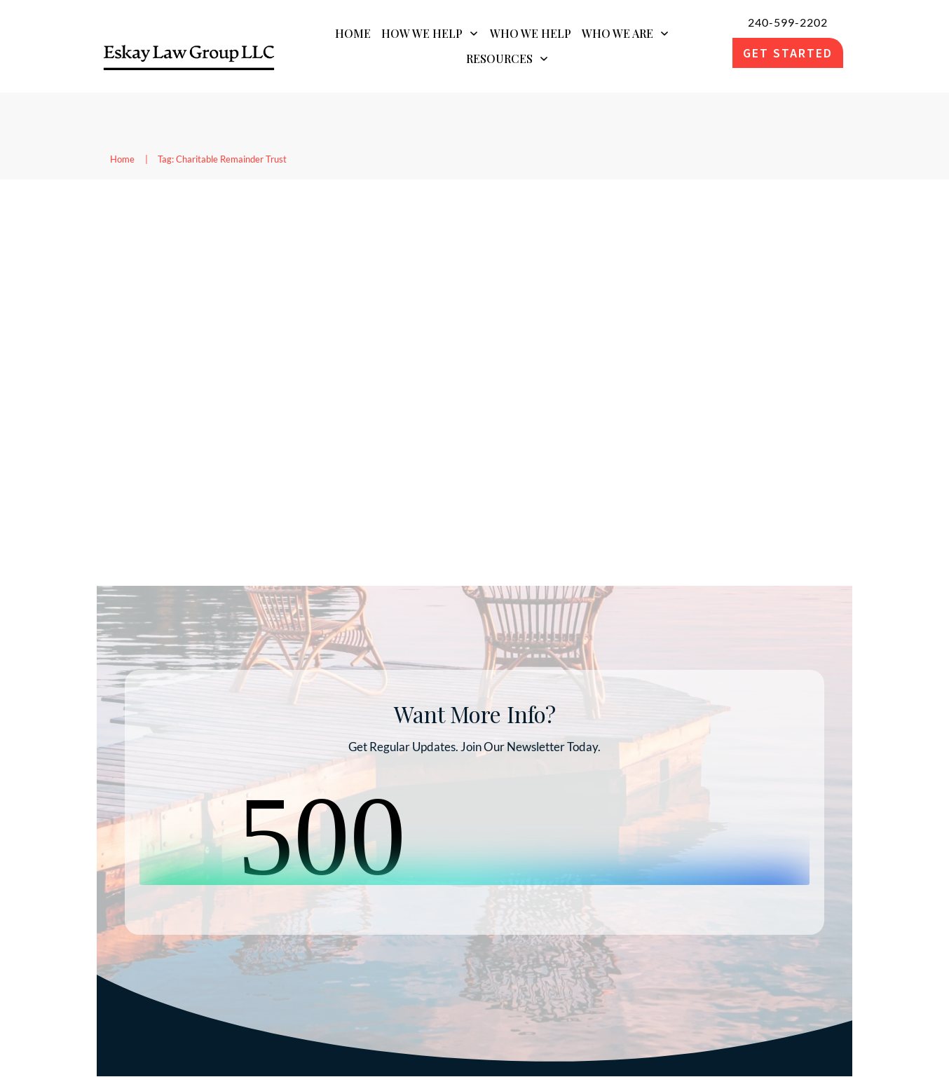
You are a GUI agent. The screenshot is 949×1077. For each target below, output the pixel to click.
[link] (189, 53)
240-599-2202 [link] (788, 22)
